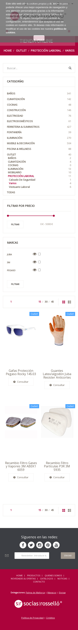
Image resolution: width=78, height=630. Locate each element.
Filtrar (15, 224)
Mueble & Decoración (39, 143)
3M (8, 262)
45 (52, 301)
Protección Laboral (46, 50)
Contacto (39, 581)
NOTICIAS (62, 578)
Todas (11, 192)
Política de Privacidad (32, 617)
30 (46, 301)
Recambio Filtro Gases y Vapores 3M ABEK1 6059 (21, 466)
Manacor (52, 592)
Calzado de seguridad (40, 180)
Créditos (50, 617)
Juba (9, 254)
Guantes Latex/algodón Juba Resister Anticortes (57, 374)
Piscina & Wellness (39, 149)
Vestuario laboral (40, 187)
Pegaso (11, 270)
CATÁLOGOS (46, 578)
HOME (19, 575)
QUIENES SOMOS (53, 575)
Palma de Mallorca (35, 592)
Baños (39, 93)
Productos (33, 575)
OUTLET (21, 50)
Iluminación (39, 138)
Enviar (68, 555)
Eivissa (62, 592)
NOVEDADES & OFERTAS (23, 578)
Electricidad (39, 116)
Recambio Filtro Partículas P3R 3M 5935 (57, 466)
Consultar (20, 381)
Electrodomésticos (39, 121)
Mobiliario (39, 172)
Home (7, 50)
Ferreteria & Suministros (39, 127)
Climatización (39, 99)
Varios (70, 50)
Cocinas (39, 105)
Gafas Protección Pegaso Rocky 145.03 (21, 372)
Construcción (39, 110)
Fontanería (39, 132)
